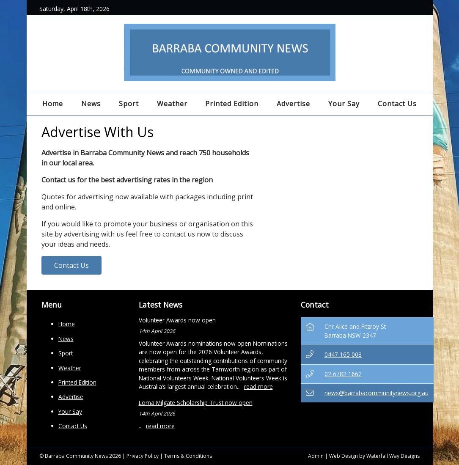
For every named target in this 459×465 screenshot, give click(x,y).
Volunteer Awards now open (177, 320)
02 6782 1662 (343, 374)
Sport (129, 103)
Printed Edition (231, 103)
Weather (172, 103)
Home (52, 103)
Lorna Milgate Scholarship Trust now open (196, 403)
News (91, 103)
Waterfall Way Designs (393, 455)
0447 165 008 (343, 354)
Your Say (344, 103)
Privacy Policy (142, 455)
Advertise (293, 103)
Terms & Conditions (188, 455)
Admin (316, 455)
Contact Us (397, 103)
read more (258, 386)
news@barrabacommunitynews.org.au (376, 393)
